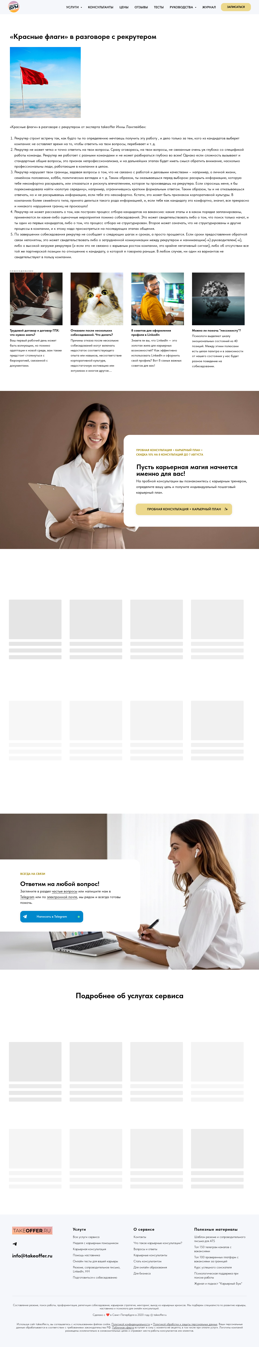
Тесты (159, 7)
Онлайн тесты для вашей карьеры (95, 1261)
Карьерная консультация (89, 1249)
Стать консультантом (147, 1261)
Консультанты (100, 7)
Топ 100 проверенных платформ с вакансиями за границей (216, 1259)
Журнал (209, 7)
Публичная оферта (123, 1327)
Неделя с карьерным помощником (95, 1242)
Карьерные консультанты (150, 1255)
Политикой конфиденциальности (130, 1323)
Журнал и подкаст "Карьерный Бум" (218, 1283)
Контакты (140, 1236)
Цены (123, 7)
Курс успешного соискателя (213, 1267)
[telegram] (14, 1243)
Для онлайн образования (150, 1267)
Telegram (27, 898)
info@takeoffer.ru (32, 1255)
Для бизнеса (142, 1273)
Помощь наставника (86, 1255)
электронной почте (62, 898)
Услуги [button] (73, 7)
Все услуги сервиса (86, 1236)
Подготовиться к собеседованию (95, 1277)
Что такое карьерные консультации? (158, 1242)
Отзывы (141, 7)
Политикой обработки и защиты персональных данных (185, 1323)
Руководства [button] (182, 7)
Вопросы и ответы (145, 1249)
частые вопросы (64, 892)
